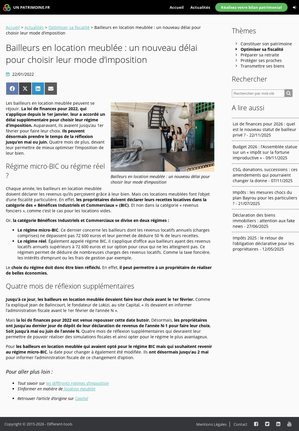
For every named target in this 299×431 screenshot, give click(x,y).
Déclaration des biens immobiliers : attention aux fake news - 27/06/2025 (264, 220)
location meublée (79, 389)
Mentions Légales (211, 424)
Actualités (200, 7)
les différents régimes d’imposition (77, 383)
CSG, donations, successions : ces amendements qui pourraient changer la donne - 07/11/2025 (265, 175)
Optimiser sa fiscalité (69, 27)
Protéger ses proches (261, 60)
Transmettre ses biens (262, 66)
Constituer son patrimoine (266, 43)
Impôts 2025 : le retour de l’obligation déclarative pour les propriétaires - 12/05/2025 (263, 243)
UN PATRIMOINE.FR (26, 7)
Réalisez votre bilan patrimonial (251, 7)
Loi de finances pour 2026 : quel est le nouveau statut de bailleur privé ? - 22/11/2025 (264, 129)
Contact (240, 424)
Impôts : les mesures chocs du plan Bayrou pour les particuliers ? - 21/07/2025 (265, 197)
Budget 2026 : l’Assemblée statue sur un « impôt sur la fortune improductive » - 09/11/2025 (265, 152)
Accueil (177, 7)
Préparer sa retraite (260, 55)
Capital (81, 398)
